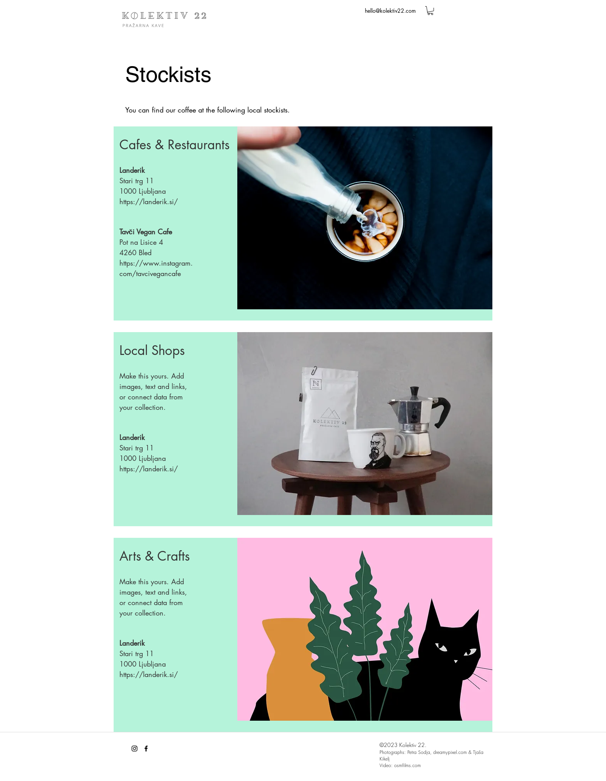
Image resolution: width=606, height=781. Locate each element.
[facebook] (146, 748)
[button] (430, 10)
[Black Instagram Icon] (134, 748)
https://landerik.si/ (148, 201)
